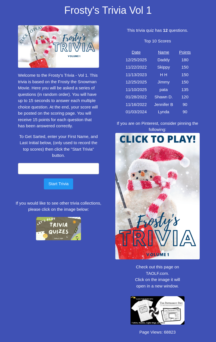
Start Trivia (58, 183)
